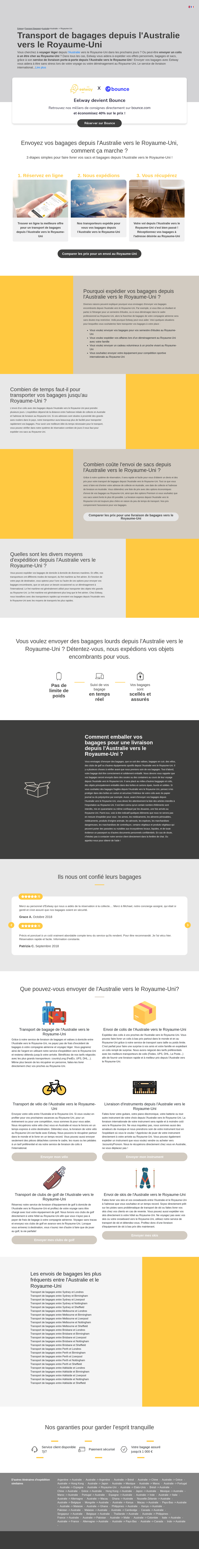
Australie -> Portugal (175, 1470)
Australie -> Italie (168, 1481)
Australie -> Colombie (146, 1504)
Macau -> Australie (147, 1489)
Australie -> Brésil (124, 1466)
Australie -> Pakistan (94, 1504)
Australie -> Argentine (98, 1466)
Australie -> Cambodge (124, 1496)
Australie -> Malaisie (71, 1493)
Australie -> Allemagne (70, 1485)
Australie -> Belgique (69, 1489)
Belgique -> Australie (98, 1500)
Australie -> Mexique (123, 1470)
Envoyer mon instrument (145, 1145)
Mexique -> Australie (171, 1477)
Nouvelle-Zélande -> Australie (153, 1485)
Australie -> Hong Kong (70, 1470)
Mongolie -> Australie (97, 1489)
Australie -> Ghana (97, 1493)
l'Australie (74, 52)
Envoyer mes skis (145, 1222)
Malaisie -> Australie (96, 1496)
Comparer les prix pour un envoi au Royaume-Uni (99, 252)
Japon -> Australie (146, 1477)
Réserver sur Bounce (99, 123)
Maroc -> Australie (67, 1481)
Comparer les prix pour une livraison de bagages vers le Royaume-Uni (131, 512)
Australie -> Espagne (71, 1474)
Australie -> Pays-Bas (124, 1508)
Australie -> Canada (152, 1508)
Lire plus (40, 67)
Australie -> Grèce (172, 1466)
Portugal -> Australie (93, 1481)
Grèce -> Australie (91, 1477)
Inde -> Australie (176, 1508)
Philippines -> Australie (124, 1493)
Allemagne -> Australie (95, 1508)
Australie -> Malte (120, 1504)
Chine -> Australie (67, 1477)
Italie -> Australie (171, 1504)
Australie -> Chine (148, 1466)
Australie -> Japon (98, 1470)
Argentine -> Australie (69, 1466)
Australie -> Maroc (149, 1470)
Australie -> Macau (97, 1485)
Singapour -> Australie (70, 1500)
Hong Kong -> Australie (119, 1477)
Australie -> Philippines (155, 1500)
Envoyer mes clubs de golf (54, 1227)
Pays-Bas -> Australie (174, 1489)
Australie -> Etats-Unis (133, 1474)
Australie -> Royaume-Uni (101, 1474)
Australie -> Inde (145, 1481)
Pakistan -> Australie (69, 1496)
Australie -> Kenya (123, 1489)
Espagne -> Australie (120, 1481)
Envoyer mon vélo (54, 1145)
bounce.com (141, 108)
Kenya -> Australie (151, 1493)
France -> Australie (68, 1504)
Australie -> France (68, 1508)
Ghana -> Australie (122, 1485)
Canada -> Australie (152, 1496)
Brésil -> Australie (159, 1474)
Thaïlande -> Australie (126, 1500)
